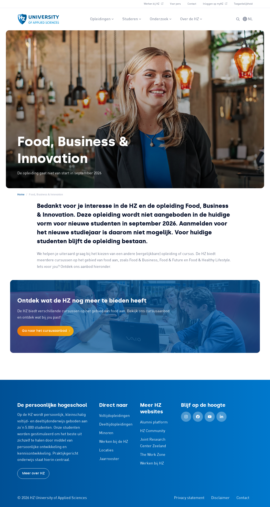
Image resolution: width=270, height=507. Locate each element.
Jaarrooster (109, 459)
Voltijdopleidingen (114, 416)
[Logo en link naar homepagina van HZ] (38, 19)
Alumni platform (154, 422)
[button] (238, 19)
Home (20, 194)
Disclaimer (220, 498)
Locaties (106, 450)
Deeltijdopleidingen (115, 424)
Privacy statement (189, 498)
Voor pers (175, 4)
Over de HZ (191, 19)
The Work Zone (152, 455)
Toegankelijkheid (243, 4)
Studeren (131, 19)
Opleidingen (102, 19)
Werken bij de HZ (113, 442)
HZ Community (152, 431)
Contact (192, 4)
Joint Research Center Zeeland (153, 443)
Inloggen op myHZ (215, 4)
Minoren (106, 433)
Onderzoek (161, 19)
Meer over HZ (33, 473)
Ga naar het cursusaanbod (44, 331)
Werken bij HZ (153, 4)
